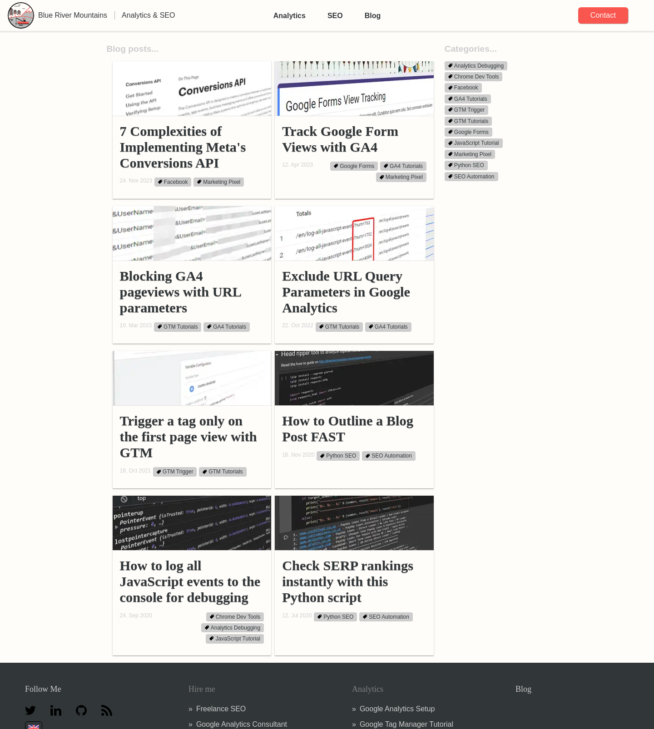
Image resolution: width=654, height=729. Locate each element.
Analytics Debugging (232, 628)
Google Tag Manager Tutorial (406, 724)
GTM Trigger (175, 472)
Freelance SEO (221, 709)
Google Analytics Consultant (241, 724)
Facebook (173, 182)
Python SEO (338, 456)
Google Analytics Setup (397, 709)
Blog (373, 16)
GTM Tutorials (178, 327)
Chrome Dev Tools (235, 617)
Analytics (289, 16)
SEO (335, 16)
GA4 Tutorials (403, 166)
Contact (603, 15)
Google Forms (354, 166)
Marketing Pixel (218, 182)
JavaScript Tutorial (234, 638)
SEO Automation (389, 456)
